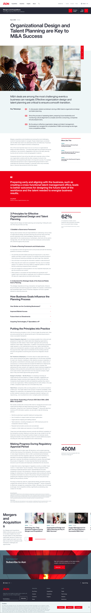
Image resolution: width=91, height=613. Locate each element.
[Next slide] (30, 539)
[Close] (89, 607)
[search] (39, 4)
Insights (28, 3)
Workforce (63, 599)
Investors (72, 3)
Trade (62, 591)
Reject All (69, 607)
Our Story (34, 591)
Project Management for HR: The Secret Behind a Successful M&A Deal (77, 529)
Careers (67, 3)
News (77, 3)
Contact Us (60, 3)
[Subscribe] (59, 567)
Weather (63, 596)
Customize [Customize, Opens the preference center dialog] (61, 607)
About (34, 3)
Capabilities (14, 3)
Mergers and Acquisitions (11, 10)
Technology (64, 594)
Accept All (78, 607)
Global (84, 3)
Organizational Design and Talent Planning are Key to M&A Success (56, 529)
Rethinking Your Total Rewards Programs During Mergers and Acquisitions (34, 529)
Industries (22, 3)
